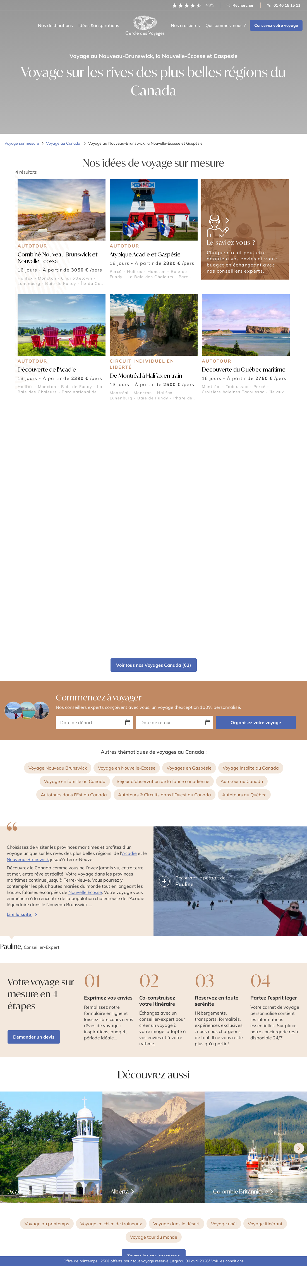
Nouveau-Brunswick (28, 618)
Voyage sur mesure (21, 143)
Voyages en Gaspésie (189, 526)
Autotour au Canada (241, 540)
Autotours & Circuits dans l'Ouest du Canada (164, 553)
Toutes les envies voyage (153, 1014)
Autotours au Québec (244, 553)
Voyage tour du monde (153, 995)
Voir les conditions (227, 1260)
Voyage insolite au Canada (251, 526)
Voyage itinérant (265, 982)
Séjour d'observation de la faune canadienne (163, 540)
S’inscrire (284, 1206)
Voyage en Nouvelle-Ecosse (126, 526)
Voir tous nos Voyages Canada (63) (153, 423)
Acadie (129, 612)
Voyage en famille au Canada (74, 540)
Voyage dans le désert (176, 982)
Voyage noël (224, 982)
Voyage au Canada (63, 143)
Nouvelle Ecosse (85, 651)
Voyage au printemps (47, 982)
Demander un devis (33, 796)
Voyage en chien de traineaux (111, 982)
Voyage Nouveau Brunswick (57, 526)
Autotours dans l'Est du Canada (74, 553)
